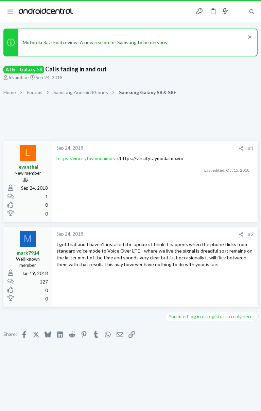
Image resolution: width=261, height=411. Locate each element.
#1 (251, 148)
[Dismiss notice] (249, 37)
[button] (10, 11)
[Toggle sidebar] (238, 11)
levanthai (18, 77)
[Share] (241, 148)
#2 (251, 234)
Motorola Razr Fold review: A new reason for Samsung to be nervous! (96, 42)
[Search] (252, 12)
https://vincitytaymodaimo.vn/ (88, 158)
